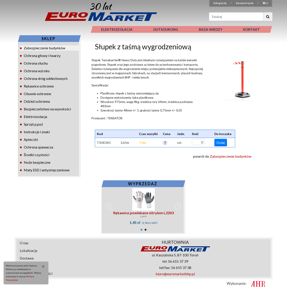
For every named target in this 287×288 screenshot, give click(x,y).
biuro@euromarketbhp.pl (175, 274)
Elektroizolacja (35, 116)
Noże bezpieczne (37, 162)
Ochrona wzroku (37, 71)
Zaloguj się (220, 3)
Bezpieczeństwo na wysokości (47, 109)
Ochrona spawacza (38, 147)
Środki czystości (36, 155)
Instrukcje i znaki (37, 132)
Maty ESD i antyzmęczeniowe (47, 170)
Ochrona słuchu (36, 63)
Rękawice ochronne (39, 86)
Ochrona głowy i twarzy (42, 55)
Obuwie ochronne (37, 94)
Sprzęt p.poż (33, 124)
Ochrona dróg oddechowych (45, 78)
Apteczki (31, 139)
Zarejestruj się (245, 3)
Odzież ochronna (37, 101)
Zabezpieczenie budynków (44, 48)
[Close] (41, 266)
